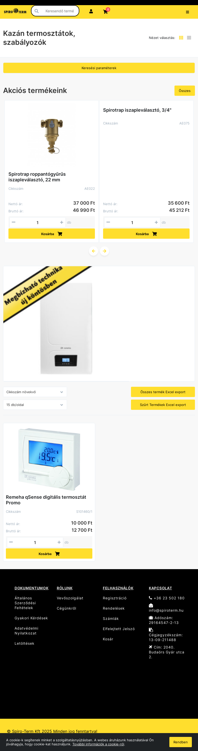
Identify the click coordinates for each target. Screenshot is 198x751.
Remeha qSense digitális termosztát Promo (46, 499)
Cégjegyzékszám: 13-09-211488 (166, 635)
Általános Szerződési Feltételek (25, 603)
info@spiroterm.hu (166, 607)
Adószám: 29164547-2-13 (164, 620)
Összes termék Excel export (162, 392)
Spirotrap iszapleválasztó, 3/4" (137, 110)
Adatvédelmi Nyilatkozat (26, 630)
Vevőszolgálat (70, 598)
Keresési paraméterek (99, 68)
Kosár (108, 639)
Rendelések (114, 608)
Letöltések (25, 643)
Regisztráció (115, 598)
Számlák (111, 618)
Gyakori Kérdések (31, 618)
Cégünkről (66, 608)
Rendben (180, 742)
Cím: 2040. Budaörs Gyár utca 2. (166, 652)
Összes (185, 91)
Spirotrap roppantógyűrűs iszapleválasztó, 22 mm (37, 176)
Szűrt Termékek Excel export (163, 405)
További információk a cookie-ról (98, 744)
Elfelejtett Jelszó (119, 629)
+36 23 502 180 (167, 598)
